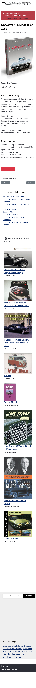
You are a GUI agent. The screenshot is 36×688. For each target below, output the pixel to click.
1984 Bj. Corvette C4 (10, 215)
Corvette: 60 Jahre (10, 212)
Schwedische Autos (18, 646)
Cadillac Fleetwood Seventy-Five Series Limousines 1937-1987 (17, 343)
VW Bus (7, 375)
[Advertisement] (18, 571)
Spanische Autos (7, 646)
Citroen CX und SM (13, 539)
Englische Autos (10, 452)
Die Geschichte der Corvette (13, 197)
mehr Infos (8, 169)
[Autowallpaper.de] (18, 3)
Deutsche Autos (10, 275)
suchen (29, 596)
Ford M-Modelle (11, 402)
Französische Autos (11, 542)
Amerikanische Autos (10, 178)
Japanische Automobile (12, 309)
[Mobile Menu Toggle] (3, 3)
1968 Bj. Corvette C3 (10, 209)
